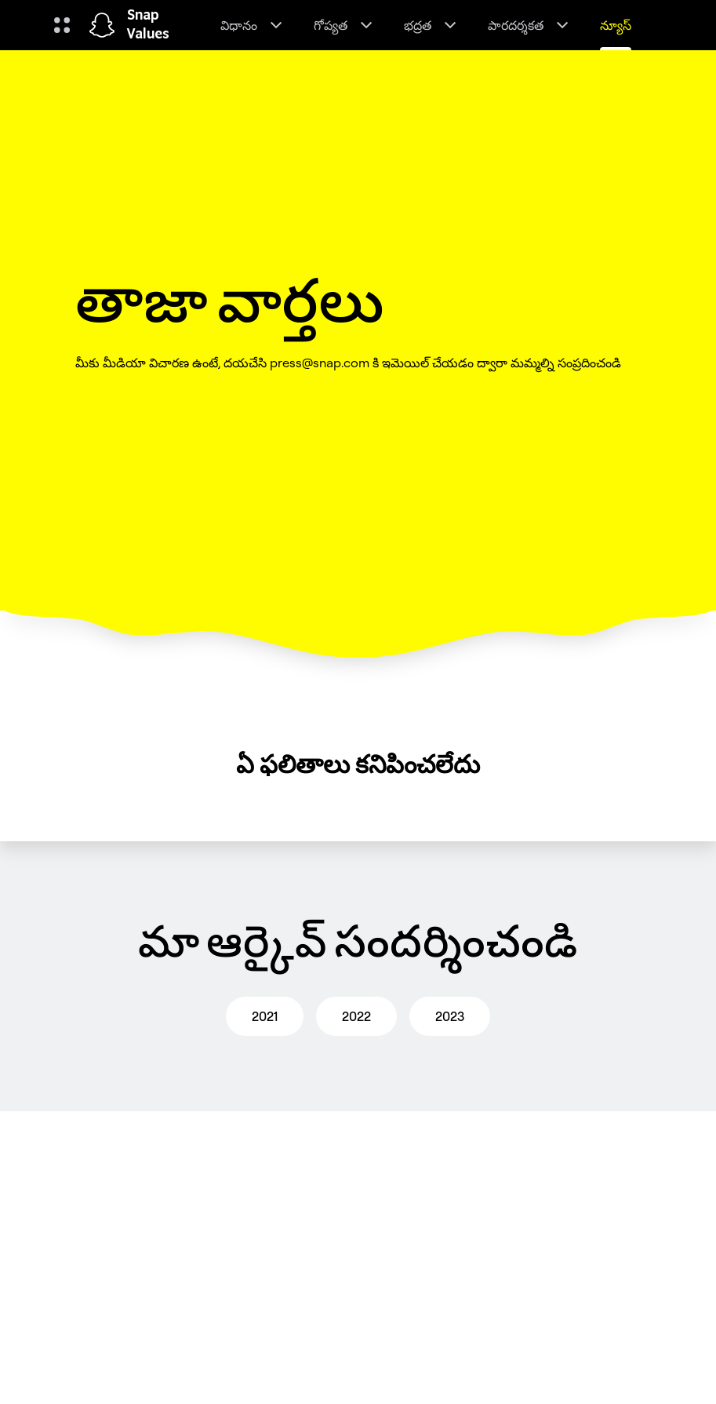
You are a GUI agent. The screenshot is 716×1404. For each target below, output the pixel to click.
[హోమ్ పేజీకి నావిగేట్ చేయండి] (101, 25)
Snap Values (148, 25)
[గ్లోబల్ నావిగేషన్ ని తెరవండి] (62, 25)
